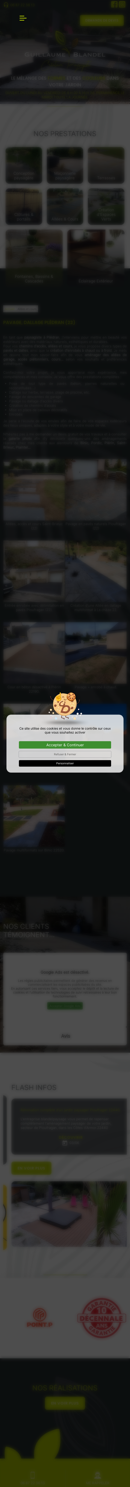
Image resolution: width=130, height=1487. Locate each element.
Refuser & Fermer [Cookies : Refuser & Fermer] (65, 754)
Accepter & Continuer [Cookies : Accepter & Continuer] (65, 745)
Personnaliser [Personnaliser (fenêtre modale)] (65, 763)
